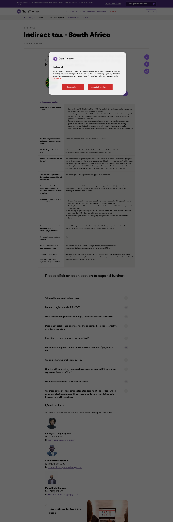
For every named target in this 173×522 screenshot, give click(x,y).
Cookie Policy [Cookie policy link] (57, 78)
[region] (87, 73)
